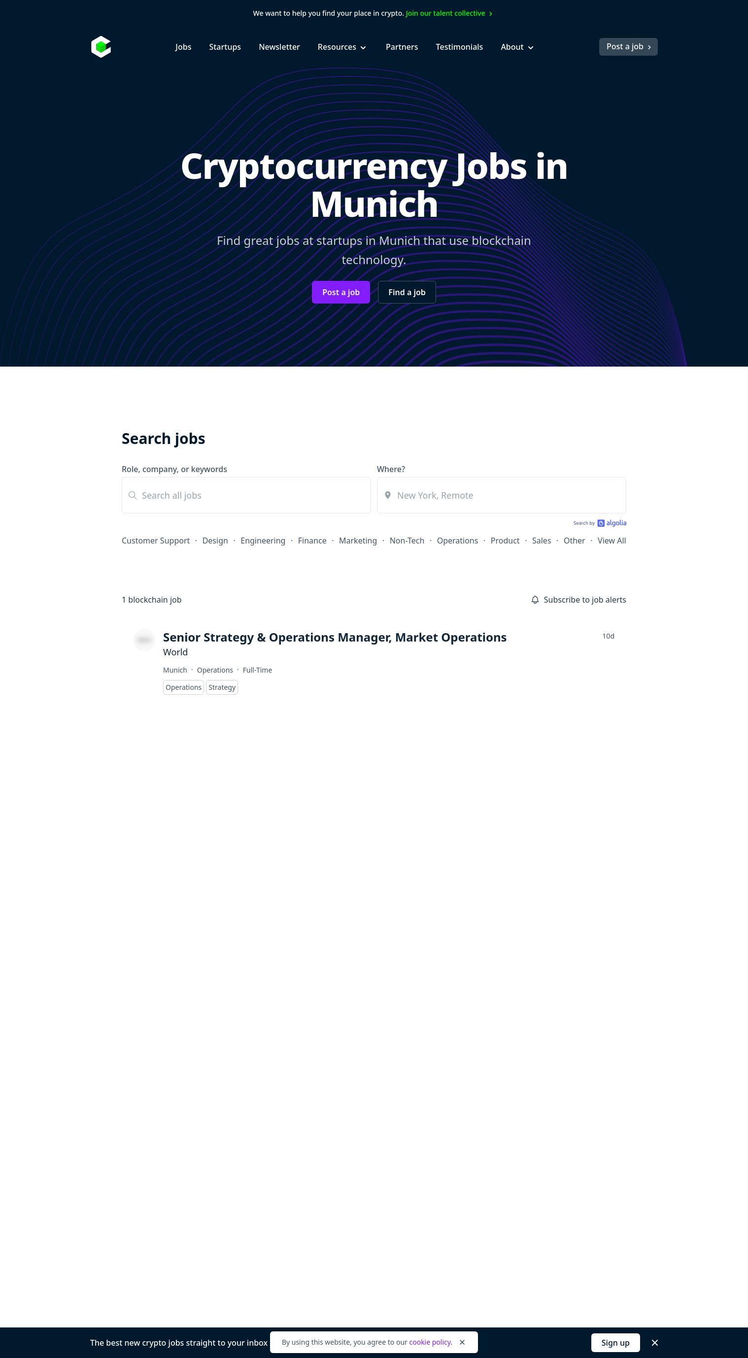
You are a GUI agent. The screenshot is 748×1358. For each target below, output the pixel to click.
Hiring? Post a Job (477, 1044)
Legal (196, 1306)
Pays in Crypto (365, 1204)
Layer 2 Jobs (361, 1151)
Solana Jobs (360, 1097)
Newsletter (279, 46)
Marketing (358, 540)
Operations (457, 540)
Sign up (616, 1342)
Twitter (564, 1133)
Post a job (630, 46)
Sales (541, 540)
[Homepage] (101, 47)
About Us (568, 1026)
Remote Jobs (362, 1186)
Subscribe (471, 867)
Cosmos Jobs (362, 1062)
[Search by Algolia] (598, 524)
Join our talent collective (450, 13)
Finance (312, 540)
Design (215, 540)
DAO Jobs (356, 1115)
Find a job (406, 292)
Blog (453, 1026)
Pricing (564, 1097)
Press (561, 1080)
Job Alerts (462, 1062)
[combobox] (501, 495)
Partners (402, 46)
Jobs (183, 46)
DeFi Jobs (356, 1133)
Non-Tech (407, 540)
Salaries (459, 1115)
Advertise (568, 1044)
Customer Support (156, 540)
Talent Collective (475, 1151)
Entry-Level (252, 1080)
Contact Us (571, 1151)
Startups (225, 46)
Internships (253, 1115)
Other (574, 540)
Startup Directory (477, 1133)
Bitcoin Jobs (360, 1044)
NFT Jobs (355, 1168)
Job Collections (472, 1080)
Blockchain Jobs (367, 1026)
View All (612, 540)
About (518, 47)
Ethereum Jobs (365, 1080)
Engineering (262, 540)
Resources (343, 47)
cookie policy (429, 1342)
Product (505, 540)
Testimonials (459, 46)
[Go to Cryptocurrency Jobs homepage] (161, 1016)
